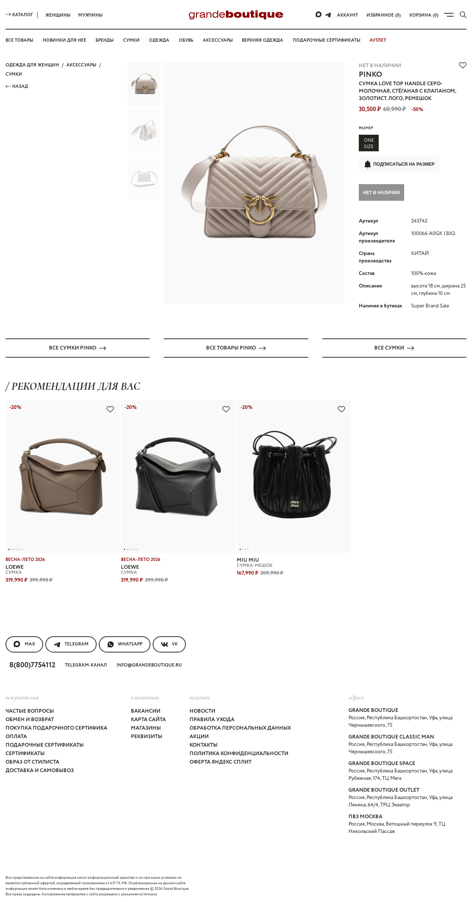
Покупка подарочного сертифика (56, 727)
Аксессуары (218, 40)
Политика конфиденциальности (239, 752)
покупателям (22, 696)
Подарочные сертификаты (326, 40)
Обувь (186, 40)
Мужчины (90, 15)
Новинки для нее (64, 40)
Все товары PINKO (236, 347)
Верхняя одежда (262, 40)
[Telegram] (328, 14)
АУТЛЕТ (377, 40)
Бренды (105, 40)
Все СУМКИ (394, 347)
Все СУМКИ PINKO (77, 347)
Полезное (200, 696)
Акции (199, 735)
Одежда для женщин (32, 65)
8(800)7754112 (32, 664)
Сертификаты (25, 752)
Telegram (70, 643)
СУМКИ (14, 74)
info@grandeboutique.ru (149, 664)
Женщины (57, 15)
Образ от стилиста (32, 761)
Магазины (146, 727)
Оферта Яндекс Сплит (220, 761)
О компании (145, 696)
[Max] (319, 14)
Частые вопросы (30, 710)
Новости (202, 710)
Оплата (16, 735)
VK (169, 643)
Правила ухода (212, 718)
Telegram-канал (86, 664)
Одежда (159, 40)
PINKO (370, 74)
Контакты (204, 744)
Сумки (131, 40)
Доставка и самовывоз (40, 769)
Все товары (19, 40)
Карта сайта (148, 718)
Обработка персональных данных (240, 727)
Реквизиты (146, 735)
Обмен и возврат (30, 718)
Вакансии (145, 710)
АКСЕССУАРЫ (81, 65)
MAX (24, 643)
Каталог (19, 15)
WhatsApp (124, 643)
